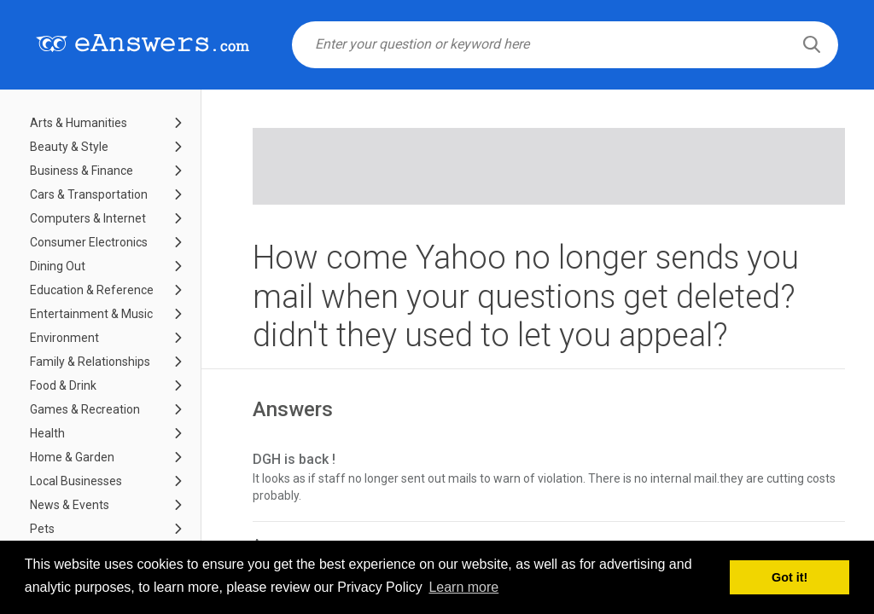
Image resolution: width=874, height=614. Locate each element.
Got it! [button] (789, 577)
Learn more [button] (463, 587)
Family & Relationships (90, 361)
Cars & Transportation (89, 194)
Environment (64, 338)
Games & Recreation (85, 409)
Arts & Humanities (78, 123)
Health (47, 433)
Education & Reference (92, 290)
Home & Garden (72, 457)
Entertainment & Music (91, 314)
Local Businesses (76, 481)
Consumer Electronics (89, 242)
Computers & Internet (88, 218)
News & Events (69, 505)
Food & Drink (63, 385)
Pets (42, 529)
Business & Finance (81, 170)
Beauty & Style (69, 147)
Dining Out (57, 266)
